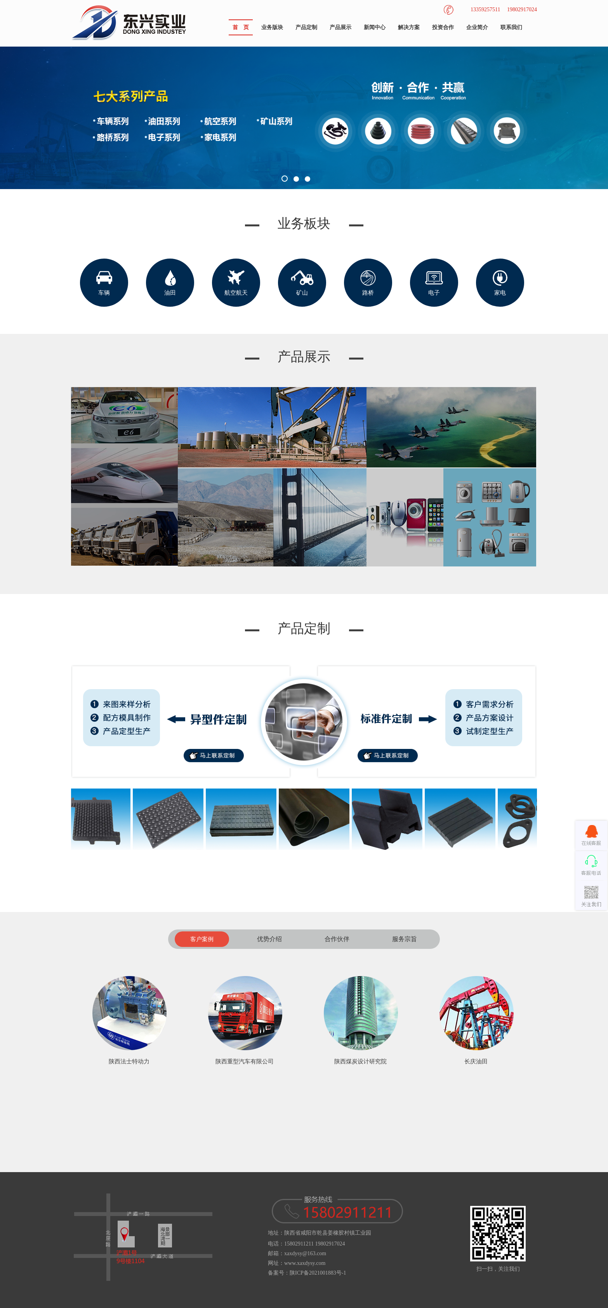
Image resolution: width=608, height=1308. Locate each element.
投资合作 (443, 27)
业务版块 (272, 27)
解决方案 (409, 27)
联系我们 (511, 27)
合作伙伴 (337, 939)
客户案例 (202, 939)
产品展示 (340, 27)
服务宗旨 (404, 939)
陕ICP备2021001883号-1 (318, 1273)
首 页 (241, 27)
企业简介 (477, 27)
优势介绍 (269, 939)
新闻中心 (375, 27)
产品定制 (306, 27)
